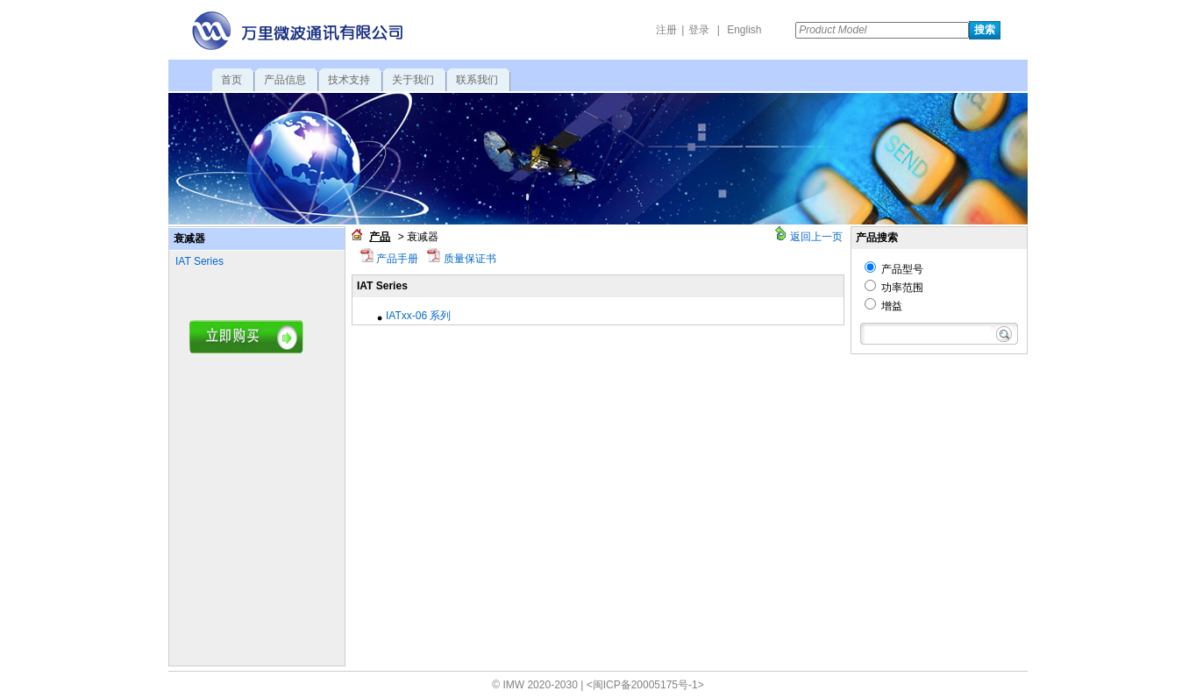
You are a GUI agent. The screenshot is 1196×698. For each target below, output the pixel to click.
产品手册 (396, 259)
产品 (379, 237)
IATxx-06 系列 (418, 316)
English (744, 30)
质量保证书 (467, 259)
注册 (666, 30)
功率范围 (894, 287)
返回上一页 (816, 237)
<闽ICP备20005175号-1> (645, 685)
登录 (698, 30)
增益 (883, 306)
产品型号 (894, 269)
